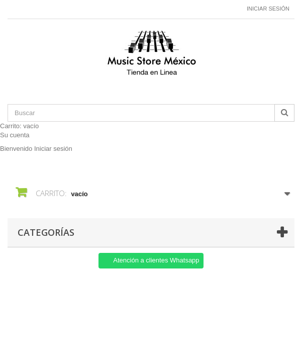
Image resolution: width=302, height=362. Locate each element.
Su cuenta (15, 135)
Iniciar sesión (268, 9)
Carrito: (19, 126)
